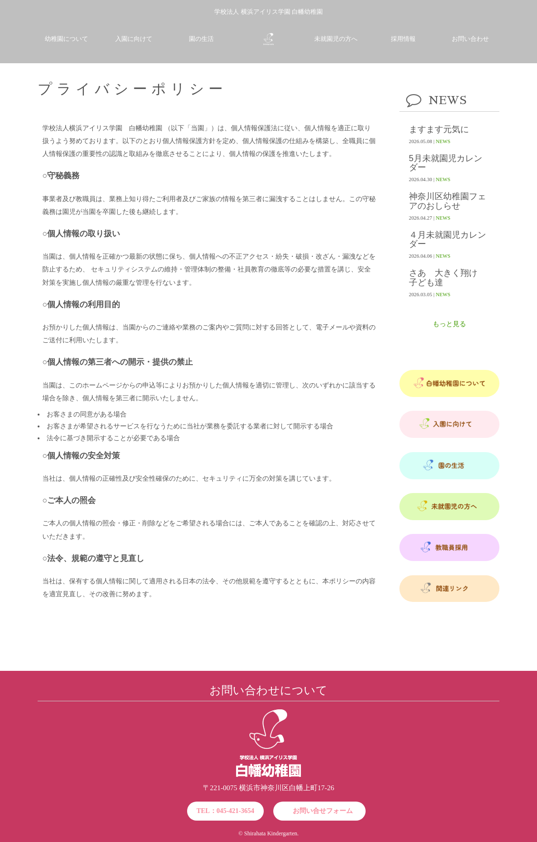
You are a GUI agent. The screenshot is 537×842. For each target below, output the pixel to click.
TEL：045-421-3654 (225, 810)
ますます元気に (439, 129)
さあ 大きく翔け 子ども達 (447, 278)
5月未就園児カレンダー (445, 163)
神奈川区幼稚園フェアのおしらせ (447, 201)
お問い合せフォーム (322, 810)
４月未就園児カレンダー (447, 240)
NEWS (443, 141)
